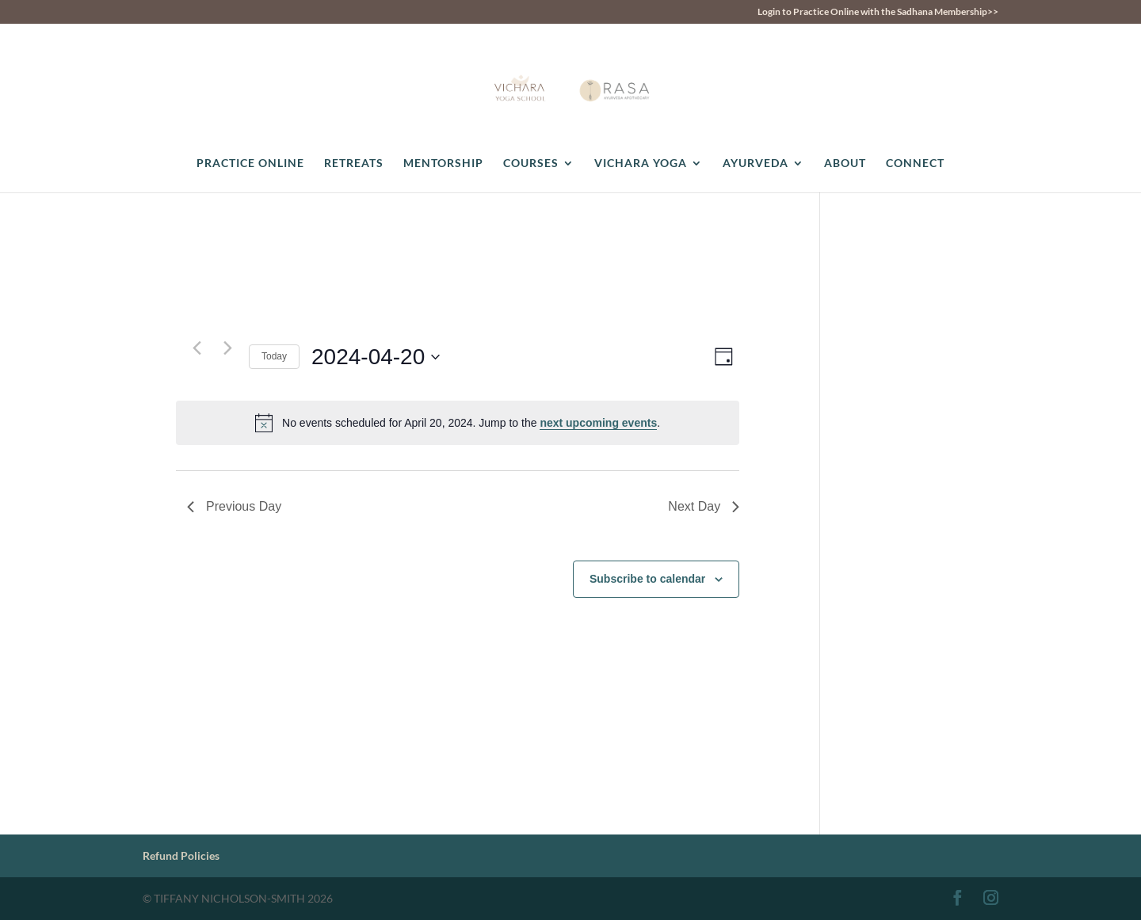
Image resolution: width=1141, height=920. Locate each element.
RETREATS (354, 163)
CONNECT (915, 163)
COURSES (531, 163)
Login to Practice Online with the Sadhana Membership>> (877, 12)
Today (274, 356)
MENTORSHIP (443, 163)
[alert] (457, 423)
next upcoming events (598, 422)
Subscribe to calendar (647, 578)
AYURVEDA (755, 163)
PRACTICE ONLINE (250, 163)
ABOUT (845, 163)
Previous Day (234, 506)
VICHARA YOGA (640, 163)
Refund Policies (181, 855)
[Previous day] (196, 347)
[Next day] (227, 347)
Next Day (703, 506)
